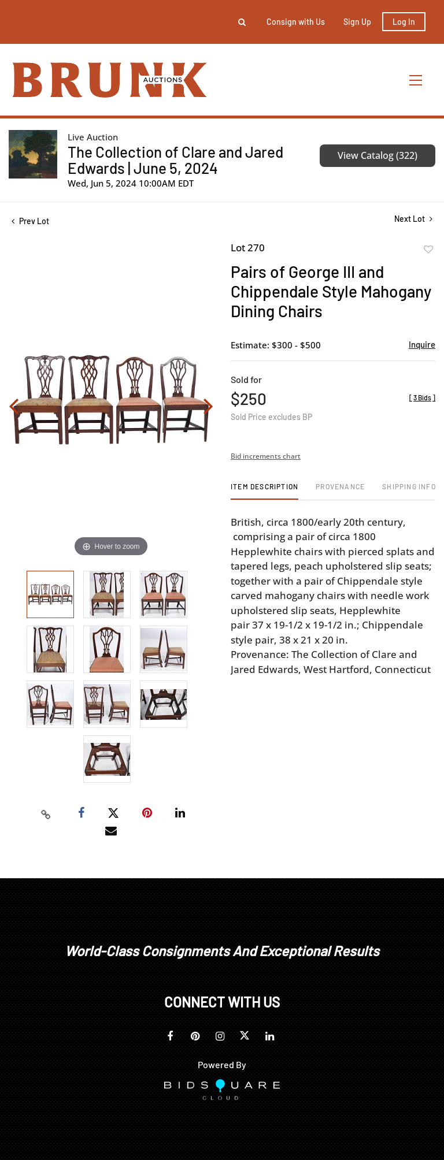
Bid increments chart (266, 456)
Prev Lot (30, 221)
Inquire (422, 344)
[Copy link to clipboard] (46, 813)
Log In (404, 22)
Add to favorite (428, 249)
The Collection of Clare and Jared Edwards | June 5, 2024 (175, 160)
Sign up (357, 22)
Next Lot (413, 219)
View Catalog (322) (377, 155)
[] (422, 397)
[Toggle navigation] (416, 80)
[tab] (264, 490)
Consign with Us (296, 22)
